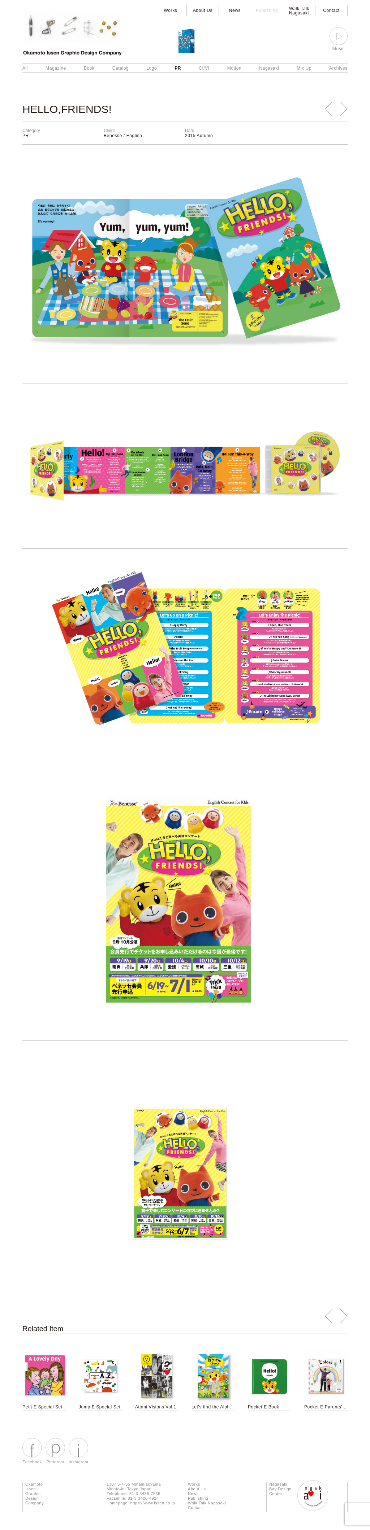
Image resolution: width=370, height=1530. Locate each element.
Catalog (120, 68)
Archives (338, 68)
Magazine (56, 68)
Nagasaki (269, 68)
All (25, 68)
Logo (151, 68)
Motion (234, 68)
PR (178, 68)
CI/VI (204, 68)
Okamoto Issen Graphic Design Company (34, 1493)
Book (89, 68)
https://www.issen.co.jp (152, 1503)
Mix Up (304, 68)
